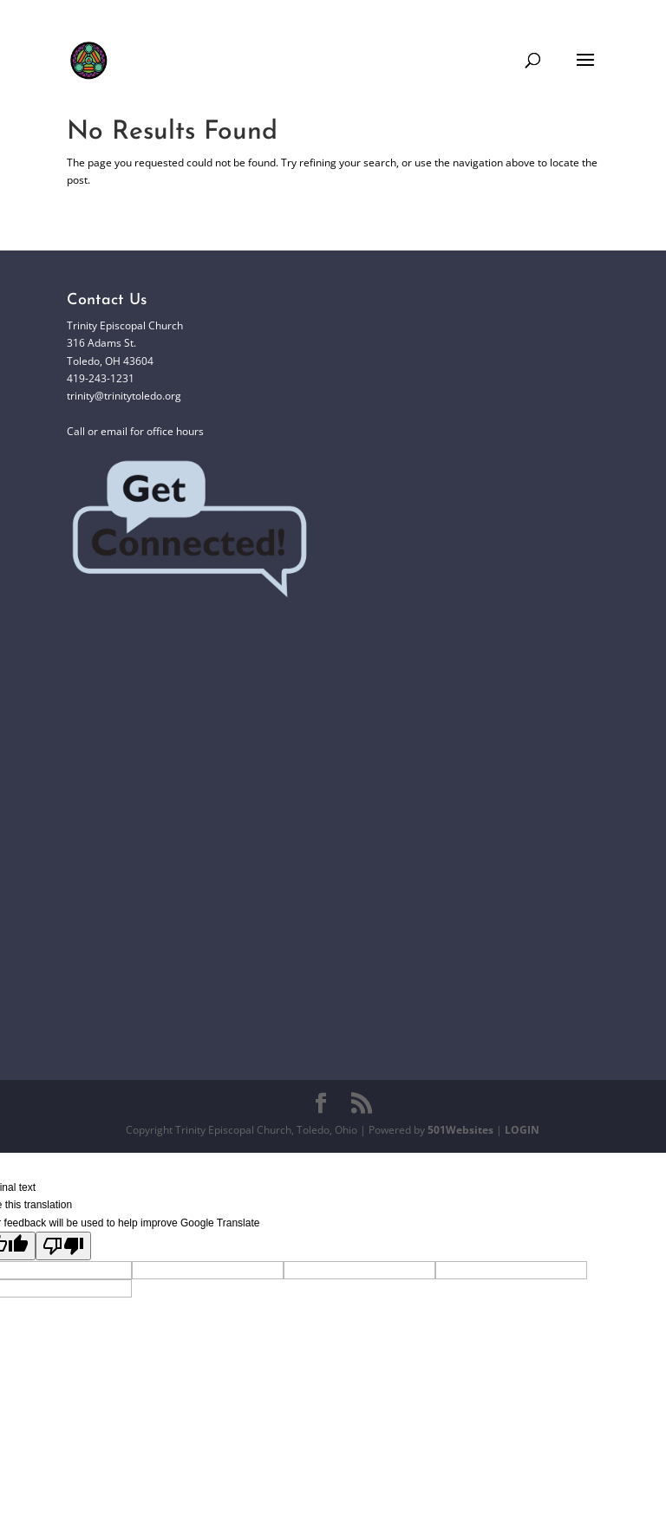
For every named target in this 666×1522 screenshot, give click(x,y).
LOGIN (522, 1129)
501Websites (460, 1129)
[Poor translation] (63, 1246)
